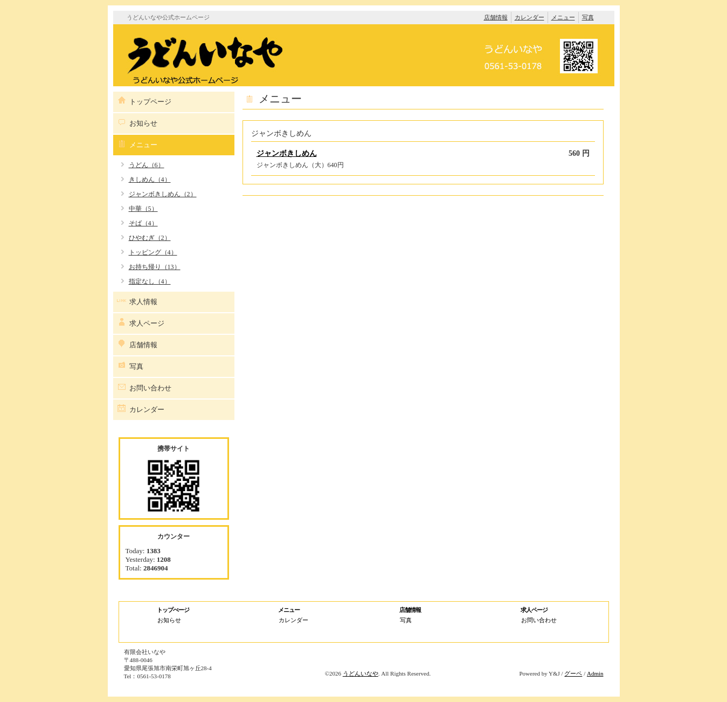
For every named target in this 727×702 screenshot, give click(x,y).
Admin (595, 673)
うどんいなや (360, 673)
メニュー (563, 17)
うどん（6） (146, 165)
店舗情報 (496, 17)
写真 (588, 17)
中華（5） (143, 208)
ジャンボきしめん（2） (163, 194)
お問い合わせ (150, 388)
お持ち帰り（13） (155, 267)
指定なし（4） (150, 281)
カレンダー (529, 17)
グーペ (573, 673)
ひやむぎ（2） (150, 238)
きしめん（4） (150, 179)
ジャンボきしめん (287, 153)
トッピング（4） (153, 252)
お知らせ (143, 123)
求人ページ (146, 323)
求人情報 (143, 302)
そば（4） (143, 223)
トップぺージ (173, 610)
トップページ (150, 102)
